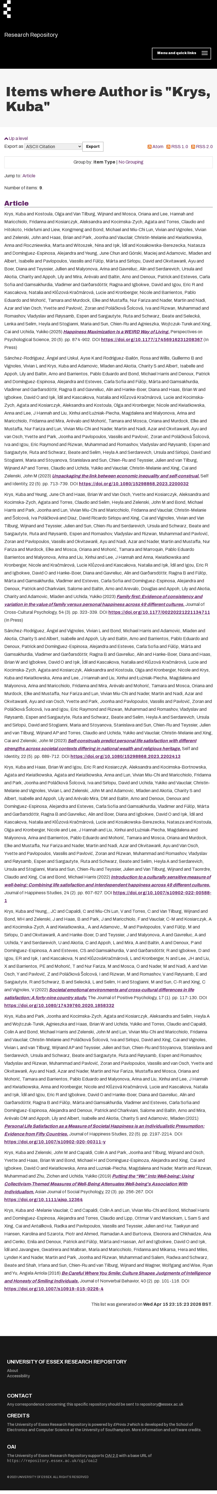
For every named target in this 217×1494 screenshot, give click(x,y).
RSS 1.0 (179, 150)
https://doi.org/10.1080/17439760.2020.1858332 (59, 1009)
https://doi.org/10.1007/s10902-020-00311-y (55, 1145)
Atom (157, 150)
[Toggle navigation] (181, 57)
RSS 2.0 (204, 150)
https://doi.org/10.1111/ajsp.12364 (43, 1203)
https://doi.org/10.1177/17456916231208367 (152, 343)
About (12, 1374)
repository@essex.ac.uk (161, 1408)
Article (28, 179)
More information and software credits (166, 1433)
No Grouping (130, 165)
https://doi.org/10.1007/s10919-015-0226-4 (54, 1292)
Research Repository (43, 36)
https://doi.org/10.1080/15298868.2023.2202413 (125, 760)
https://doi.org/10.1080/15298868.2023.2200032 (134, 487)
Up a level (18, 141)
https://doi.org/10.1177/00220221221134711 (159, 615)
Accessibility (18, 1380)
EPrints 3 (121, 1428)
